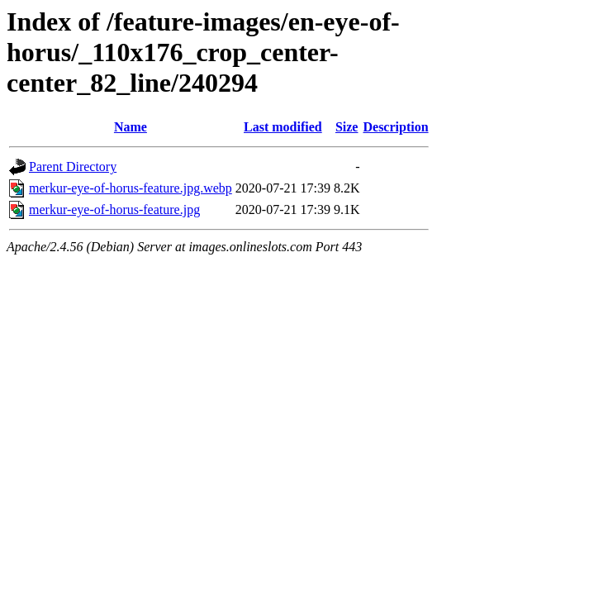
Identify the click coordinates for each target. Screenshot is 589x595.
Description (395, 127)
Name (130, 127)
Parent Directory (72, 166)
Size (347, 127)
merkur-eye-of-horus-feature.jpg (114, 209)
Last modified (283, 127)
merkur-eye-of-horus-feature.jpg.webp (130, 188)
